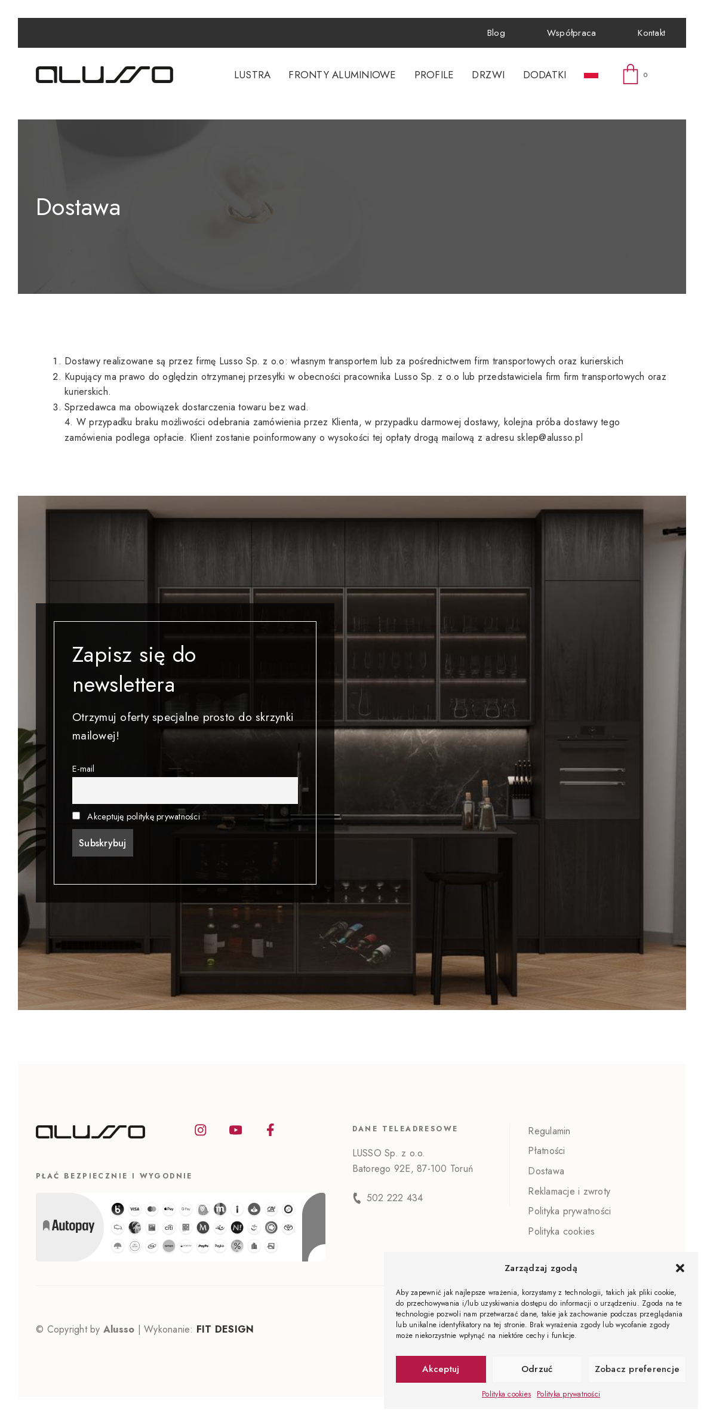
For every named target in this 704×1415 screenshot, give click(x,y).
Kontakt (651, 32)
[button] (680, 1268)
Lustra (252, 74)
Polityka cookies (506, 1394)
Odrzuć (537, 1369)
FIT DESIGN (225, 1329)
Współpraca (572, 32)
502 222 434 (395, 1198)
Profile (434, 74)
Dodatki (545, 74)
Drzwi (488, 74)
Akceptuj (440, 1369)
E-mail (83, 769)
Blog (496, 32)
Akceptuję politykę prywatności (143, 816)
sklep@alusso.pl (550, 437)
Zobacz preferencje (637, 1369)
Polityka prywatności (568, 1394)
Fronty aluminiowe (342, 74)
